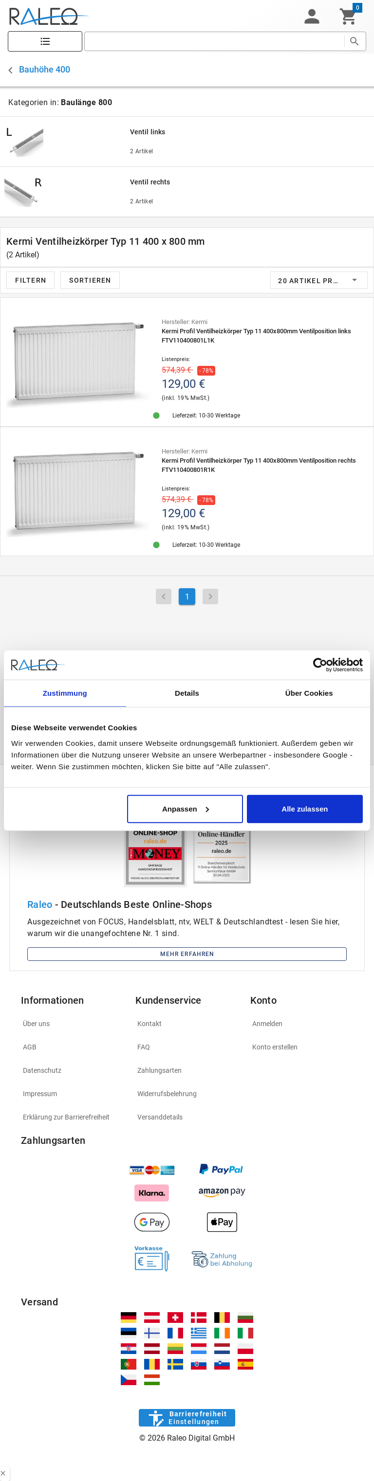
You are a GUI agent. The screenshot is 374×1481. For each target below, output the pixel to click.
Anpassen (185, 808)
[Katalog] (45, 41)
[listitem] (72, 1023)
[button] (312, 16)
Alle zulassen (304, 808)
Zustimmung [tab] (65, 693)
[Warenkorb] (348, 16)
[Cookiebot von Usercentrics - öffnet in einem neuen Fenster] (320, 665)
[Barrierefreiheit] (187, 1418)
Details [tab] (187, 693)
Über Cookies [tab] (309, 693)
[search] (214, 41)
